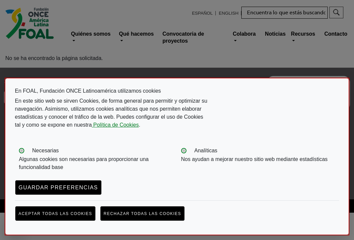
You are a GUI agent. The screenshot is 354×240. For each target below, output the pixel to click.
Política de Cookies (115, 125)
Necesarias (45, 150)
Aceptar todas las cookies (55, 213)
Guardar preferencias (58, 187)
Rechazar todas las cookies (142, 213)
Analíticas (205, 150)
